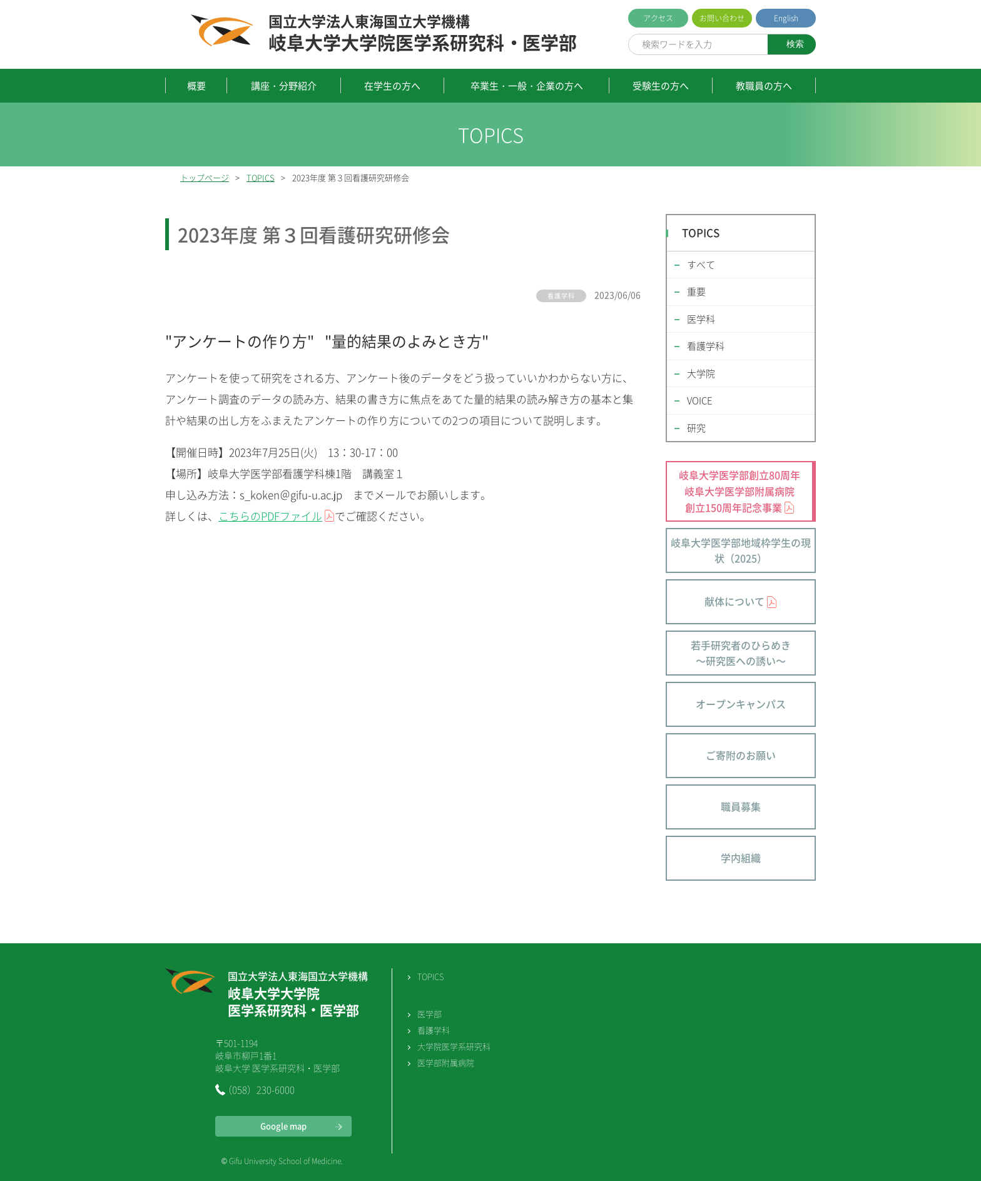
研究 (696, 428)
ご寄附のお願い (741, 755)
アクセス (658, 18)
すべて (701, 264)
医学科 (701, 319)
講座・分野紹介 (284, 86)
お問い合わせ (722, 18)
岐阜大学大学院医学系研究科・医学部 (422, 34)
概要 (196, 86)
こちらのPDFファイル (270, 516)
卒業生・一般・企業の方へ (526, 86)
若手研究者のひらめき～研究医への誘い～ (741, 653)
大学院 (701, 373)
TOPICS (261, 177)
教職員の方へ (764, 86)
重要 (696, 291)
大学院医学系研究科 (453, 1046)
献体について (734, 601)
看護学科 (705, 346)
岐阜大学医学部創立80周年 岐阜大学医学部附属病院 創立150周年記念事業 (739, 490)
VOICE (700, 400)
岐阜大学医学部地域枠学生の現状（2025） (741, 550)
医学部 (429, 1014)
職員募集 (741, 806)
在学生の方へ (392, 86)
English (786, 18)
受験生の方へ (661, 86)
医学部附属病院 (445, 1062)
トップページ (204, 177)
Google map (283, 1126)
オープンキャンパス (741, 703)
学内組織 (741, 857)
